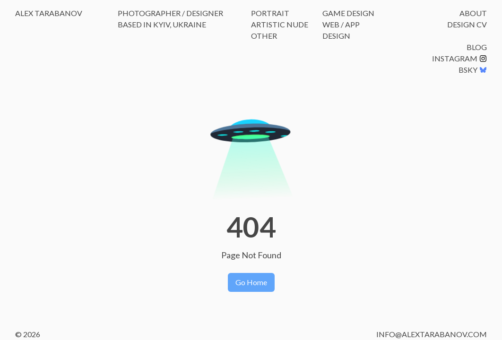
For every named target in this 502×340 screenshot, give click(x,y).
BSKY (473, 69)
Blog (477, 46)
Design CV (467, 24)
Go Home (251, 282)
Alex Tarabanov (48, 12)
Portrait (270, 12)
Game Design (348, 12)
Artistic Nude (279, 24)
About (473, 12)
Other (264, 35)
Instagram (459, 58)
